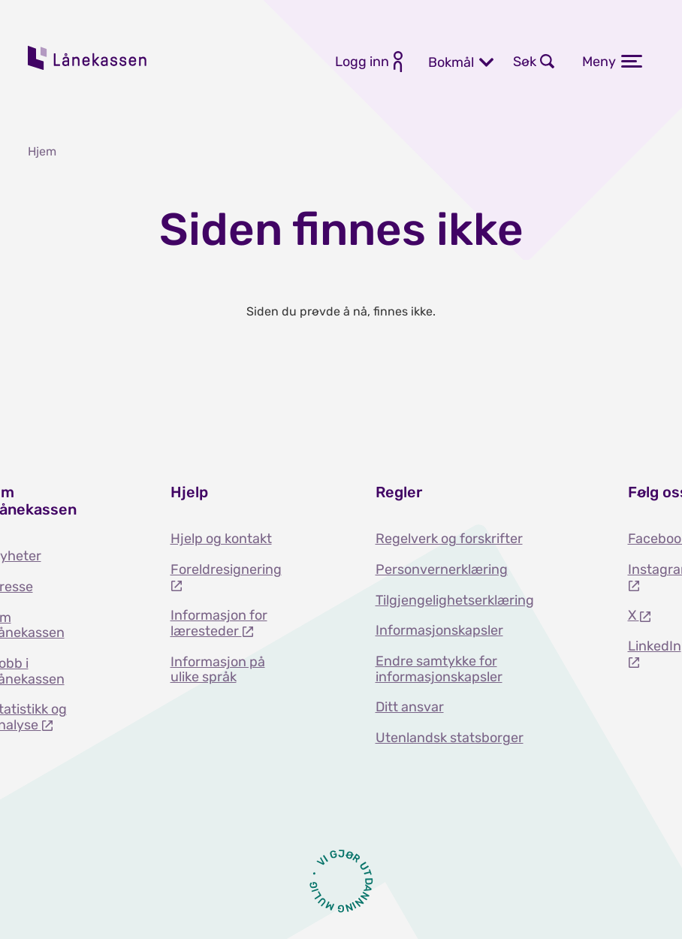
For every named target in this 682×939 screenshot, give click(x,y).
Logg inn (362, 61)
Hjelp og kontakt (221, 538)
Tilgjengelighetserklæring (455, 600)
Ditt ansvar (410, 707)
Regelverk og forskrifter (449, 538)
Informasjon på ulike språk (217, 670)
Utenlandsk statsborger (450, 737)
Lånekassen (88, 58)
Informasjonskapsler (439, 630)
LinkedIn (654, 646)
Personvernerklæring (442, 569)
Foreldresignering (226, 569)
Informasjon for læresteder (218, 623)
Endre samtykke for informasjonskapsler (439, 669)
